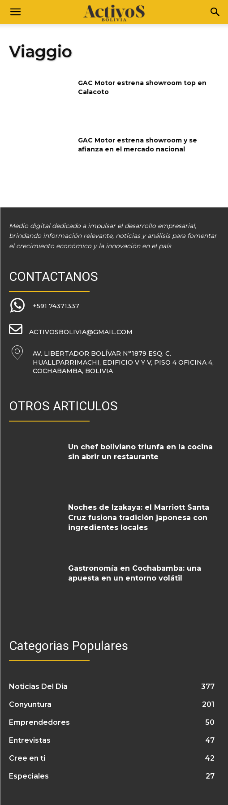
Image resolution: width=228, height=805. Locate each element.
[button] (15, 12)
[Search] (215, 12)
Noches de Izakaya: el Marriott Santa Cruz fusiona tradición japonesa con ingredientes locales (138, 517)
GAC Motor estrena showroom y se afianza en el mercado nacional (137, 144)
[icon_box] (44, 306)
